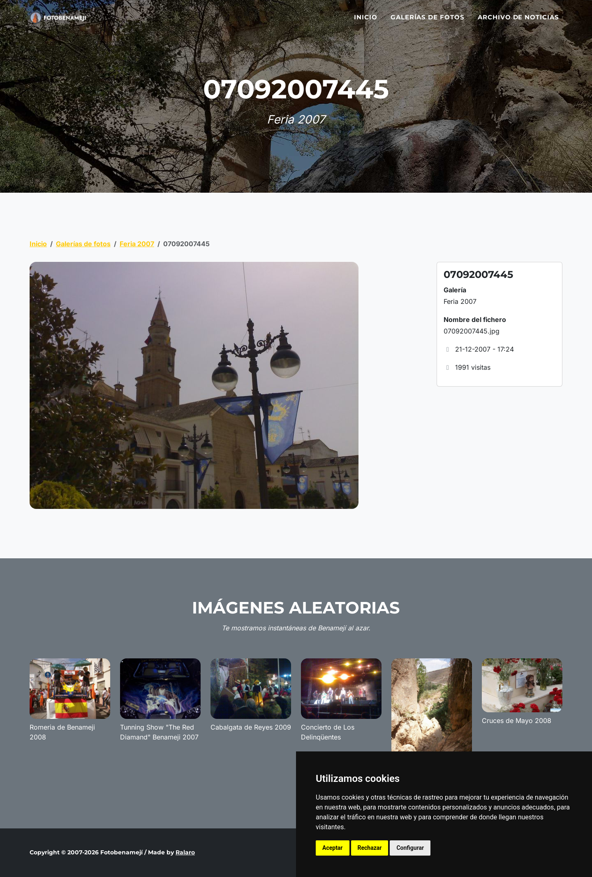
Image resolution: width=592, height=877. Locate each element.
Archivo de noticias (518, 22)
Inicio (365, 22)
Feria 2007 (137, 244)
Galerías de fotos (428, 22)
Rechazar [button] (370, 847)
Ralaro (185, 852)
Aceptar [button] (332, 847)
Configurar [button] (410, 847)
